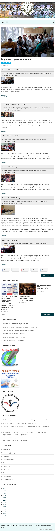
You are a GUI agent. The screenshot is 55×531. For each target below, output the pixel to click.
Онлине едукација (8, 459)
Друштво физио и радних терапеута (14, 334)
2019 (4, 504)
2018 (4, 507)
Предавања (6, 466)
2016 (4, 511)
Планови (5, 463)
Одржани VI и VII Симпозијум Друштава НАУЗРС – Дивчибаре (26, 298)
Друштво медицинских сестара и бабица (15, 324)
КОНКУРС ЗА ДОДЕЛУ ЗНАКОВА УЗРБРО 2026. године (19, 423)
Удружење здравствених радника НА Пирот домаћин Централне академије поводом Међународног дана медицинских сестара (26, 428)
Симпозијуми (7, 476)
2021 (4, 500)
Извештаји (6, 449)
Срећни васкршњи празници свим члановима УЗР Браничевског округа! (25, 420)
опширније (4, 96)
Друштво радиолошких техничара (13, 340)
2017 (4, 509)
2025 (4, 491)
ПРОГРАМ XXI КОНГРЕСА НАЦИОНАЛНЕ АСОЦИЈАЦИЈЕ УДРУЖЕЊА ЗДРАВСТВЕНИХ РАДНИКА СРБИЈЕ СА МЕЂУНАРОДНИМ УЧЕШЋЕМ (9, 303)
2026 (4, 489)
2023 (4, 495)
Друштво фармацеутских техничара (14, 337)
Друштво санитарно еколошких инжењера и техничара (20, 327)
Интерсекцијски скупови (10, 453)
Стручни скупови (6, 62)
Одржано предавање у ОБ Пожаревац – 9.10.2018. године (44, 287)
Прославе (6, 469)
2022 (4, 498)
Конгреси (6, 456)
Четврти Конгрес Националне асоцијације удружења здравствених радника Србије (48, 275)
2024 (4, 493)
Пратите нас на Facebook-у (47, 529)
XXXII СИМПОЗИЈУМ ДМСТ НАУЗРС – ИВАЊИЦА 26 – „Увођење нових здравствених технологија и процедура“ (24, 433)
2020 (4, 502)
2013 (4, 516)
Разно (5, 473)
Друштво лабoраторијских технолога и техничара (18, 330)
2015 (4, 514)
